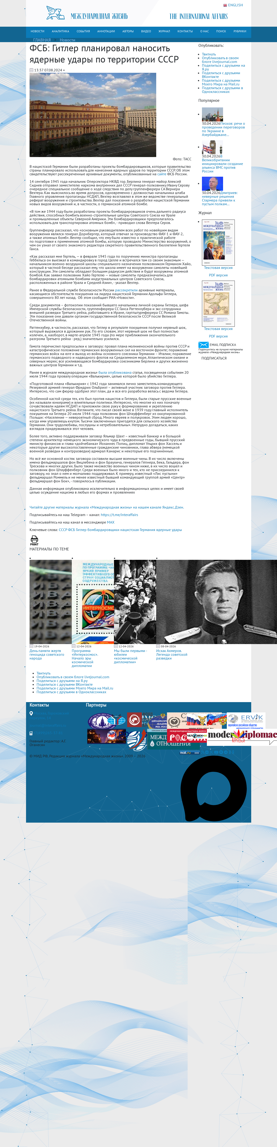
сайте (161, 174)
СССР (63, 529)
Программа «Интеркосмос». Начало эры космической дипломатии (85, 658)
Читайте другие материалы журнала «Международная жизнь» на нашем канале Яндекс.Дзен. (107, 507)
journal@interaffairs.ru (48, 725)
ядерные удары (169, 529)
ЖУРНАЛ (164, 31)
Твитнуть (209, 54)
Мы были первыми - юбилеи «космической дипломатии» (130, 656)
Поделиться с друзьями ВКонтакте (221, 74)
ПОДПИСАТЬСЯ (214, 358)
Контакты (39, 705)
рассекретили (126, 290)
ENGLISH (233, 5)
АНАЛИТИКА (60, 31)
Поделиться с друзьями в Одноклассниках (222, 89)
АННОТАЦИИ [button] (106, 31)
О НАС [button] (204, 31)
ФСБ (71, 529)
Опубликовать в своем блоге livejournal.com (220, 59)
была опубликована (115, 372)
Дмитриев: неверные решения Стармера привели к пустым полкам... (220, 198)
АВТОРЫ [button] (128, 31)
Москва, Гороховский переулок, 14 (49, 715)
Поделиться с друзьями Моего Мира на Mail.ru (221, 82)
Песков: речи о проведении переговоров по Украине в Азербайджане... (223, 129)
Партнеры (96, 705)
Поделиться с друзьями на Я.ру (223, 67)
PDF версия (218, 275)
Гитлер (81, 529)
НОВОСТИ (37, 31)
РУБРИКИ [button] (240, 31)
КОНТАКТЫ (185, 31)
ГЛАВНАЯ (42, 40)
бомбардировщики (103, 529)
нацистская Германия (137, 529)
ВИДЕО (146, 31)
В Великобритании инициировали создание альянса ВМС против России (222, 163)
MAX (110, 522)
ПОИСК (221, 31)
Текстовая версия (218, 267)
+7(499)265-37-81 (48, 732)
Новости (67, 40)
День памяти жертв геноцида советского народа (47, 654)
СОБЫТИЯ (83, 31)
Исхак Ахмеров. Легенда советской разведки (171, 654)
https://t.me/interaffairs (119, 514)
